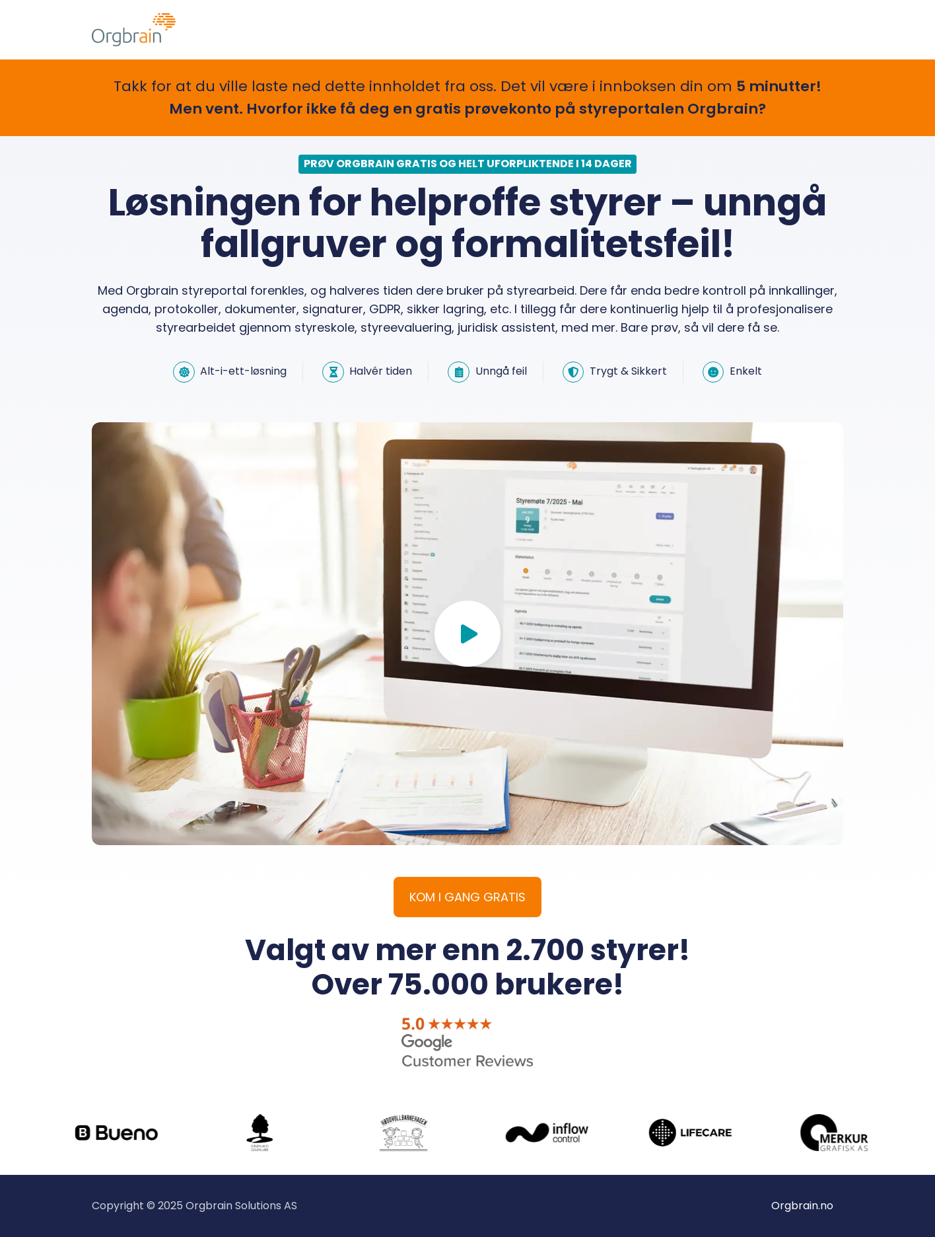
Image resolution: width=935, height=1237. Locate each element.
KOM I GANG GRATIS (467, 897)
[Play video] (467, 634)
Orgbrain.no (802, 1205)
